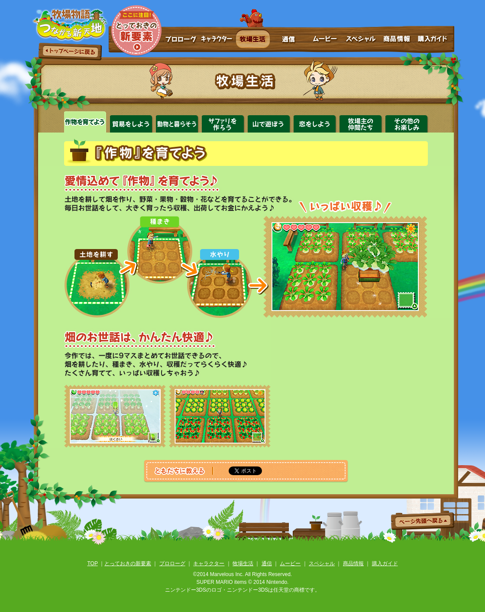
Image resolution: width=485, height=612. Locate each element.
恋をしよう (315, 122)
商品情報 (397, 41)
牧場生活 (252, 41)
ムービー (325, 41)
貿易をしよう (132, 122)
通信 (289, 41)
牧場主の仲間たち (361, 122)
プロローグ (181, 41)
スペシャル (361, 41)
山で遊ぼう (269, 122)
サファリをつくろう (224, 122)
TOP (92, 563)
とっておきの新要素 (136, 30)
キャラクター (216, 41)
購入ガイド (434, 41)
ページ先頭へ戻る (423, 521)
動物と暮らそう (178, 122)
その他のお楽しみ (407, 122)
